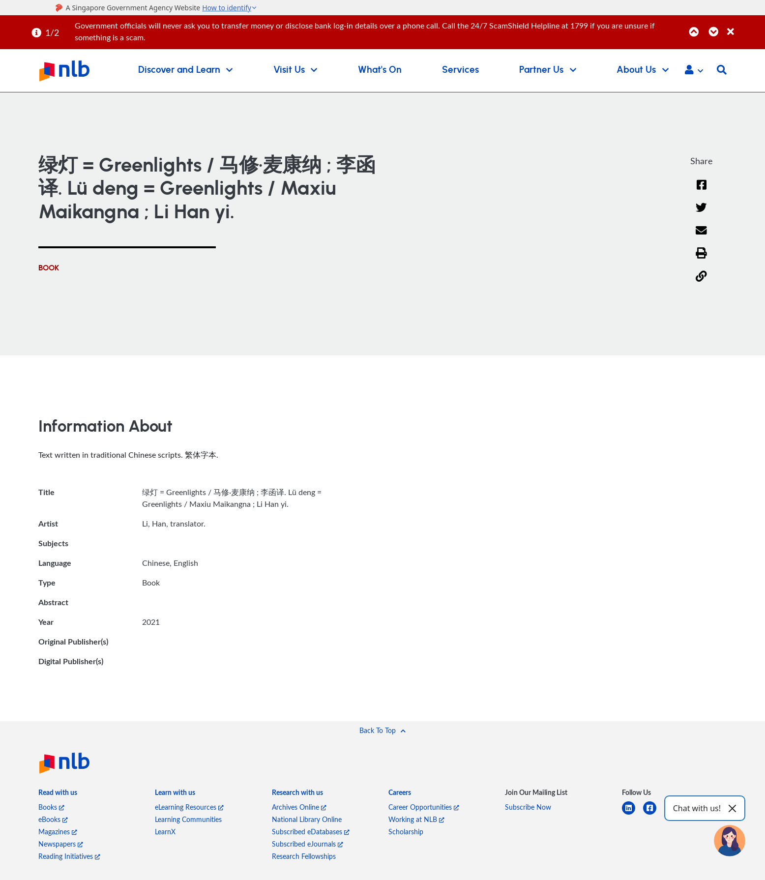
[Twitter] (702, 213)
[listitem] (57, 794)
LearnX (165, 831)
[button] (694, 71)
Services (460, 70)
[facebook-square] (653, 813)
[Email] (702, 236)
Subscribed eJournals (307, 844)
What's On (380, 70)
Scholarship (405, 831)
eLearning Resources (189, 807)
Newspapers (60, 844)
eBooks (53, 819)
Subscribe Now (528, 807)
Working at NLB (416, 819)
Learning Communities (188, 819)
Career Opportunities (423, 807)
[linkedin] (632, 813)
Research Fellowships (304, 856)
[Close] (744, 26)
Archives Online (299, 807)
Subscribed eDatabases (311, 831)
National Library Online (307, 819)
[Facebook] (701, 191)
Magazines (57, 831)
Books (51, 807)
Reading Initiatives (69, 856)
